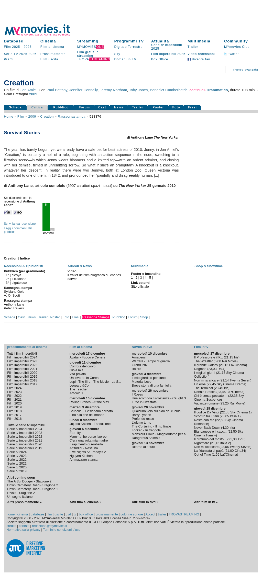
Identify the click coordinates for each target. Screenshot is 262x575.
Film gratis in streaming (88, 54)
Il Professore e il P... (208, 357)
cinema (22, 514)
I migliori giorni (204, 373)
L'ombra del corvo (82, 366)
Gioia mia (76, 370)
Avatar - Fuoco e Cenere (87, 357)
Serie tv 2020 (16, 467)
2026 (27, 47)
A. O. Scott (12, 295)
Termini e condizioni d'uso (61, 530)
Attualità (160, 41)
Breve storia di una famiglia (151, 385)
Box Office (159, 59)
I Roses (137, 394)
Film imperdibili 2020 (22, 373)
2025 (23, 54)
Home (8, 116)
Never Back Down (207, 428)
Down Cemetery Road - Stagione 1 (32, 489)
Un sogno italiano (19, 497)
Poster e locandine (145, 274)
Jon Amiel (28, 90)
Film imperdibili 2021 (22, 369)
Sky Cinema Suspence (219, 397)
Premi (8, 59)
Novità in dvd (142, 347)
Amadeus (139, 357)
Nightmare (201, 443)
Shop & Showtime (208, 266)
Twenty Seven (240, 380)
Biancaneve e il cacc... (210, 431)
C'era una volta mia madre (89, 440)
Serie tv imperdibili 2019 (24, 448)
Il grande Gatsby (206, 365)
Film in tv (201, 347)
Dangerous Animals (146, 438)
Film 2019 (14, 407)
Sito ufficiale (140, 286)
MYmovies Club (236, 47)
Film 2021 (14, 399)
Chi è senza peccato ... (210, 396)
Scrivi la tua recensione (20, 224)
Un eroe (200, 384)
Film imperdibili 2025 (168, 54)
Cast (102, 107)
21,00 (229, 451)
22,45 (212, 384)
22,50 (220, 420)
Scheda (15, 107)
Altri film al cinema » (85, 502)
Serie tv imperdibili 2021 (24, 440)
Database (13, 41)
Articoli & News (80, 266)
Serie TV (11, 54)
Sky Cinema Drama (231, 384)
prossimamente (106, 514)
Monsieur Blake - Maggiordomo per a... (160, 434)
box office (86, 514)
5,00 (218, 361)
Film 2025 (12, 47)
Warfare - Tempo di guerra (151, 361)
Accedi (150, 514)
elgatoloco (19, 283)
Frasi (192, 107)
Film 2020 (14, 403)
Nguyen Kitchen (81, 456)
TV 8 (240, 439)
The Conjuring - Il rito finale (151, 426)
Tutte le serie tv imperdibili (26, 425)
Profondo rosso (143, 419)
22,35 (233, 396)
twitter (231, 54)
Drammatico (217, 90)
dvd (68, 514)
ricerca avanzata (245, 69)
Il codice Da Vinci (206, 412)
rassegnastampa (71, 116)
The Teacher (79, 389)
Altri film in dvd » (145, 502)
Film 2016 (14, 419)
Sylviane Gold (14, 292)
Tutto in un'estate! (145, 402)
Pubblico (61, 107)
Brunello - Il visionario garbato (91, 411)
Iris (236, 357)
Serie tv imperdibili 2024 (24, 429)
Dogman (200, 369)
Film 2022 (14, 396)
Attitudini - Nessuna (84, 448)
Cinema (48, 41)
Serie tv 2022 (16, 459)
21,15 (229, 357)
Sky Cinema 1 (240, 412)
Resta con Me (204, 420)
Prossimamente (53, 54)
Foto (176, 107)
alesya (16, 275)
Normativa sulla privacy (23, 530)
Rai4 (220, 369)
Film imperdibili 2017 (22, 384)
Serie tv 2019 (16, 471)
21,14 (225, 380)
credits (11, 526)
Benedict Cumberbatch (169, 90)
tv (75, 514)
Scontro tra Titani (206, 416)
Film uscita (49, 59)
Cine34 (240, 451)
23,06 (225, 447)
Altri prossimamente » (24, 502)
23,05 (225, 416)
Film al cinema (52, 47)
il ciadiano (19, 279)
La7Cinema (237, 365)
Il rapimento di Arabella (86, 444)
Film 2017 (14, 415)
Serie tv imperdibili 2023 (24, 433)
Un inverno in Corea (84, 378)
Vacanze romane (206, 403)
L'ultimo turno (141, 422)
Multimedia (199, 41)
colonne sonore (132, 514)
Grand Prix (139, 365)
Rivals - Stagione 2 (21, 493)
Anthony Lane (14, 304)
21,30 (232, 439)
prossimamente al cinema (27, 347)
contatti (24, 526)
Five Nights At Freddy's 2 (88, 452)
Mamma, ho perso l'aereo (88, 436)
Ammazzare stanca (84, 459)
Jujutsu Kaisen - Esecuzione (90, 424)
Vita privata (78, 374)
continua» (197, 90)
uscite (58, 514)
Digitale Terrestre (128, 47)
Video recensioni (201, 54)
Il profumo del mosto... (210, 439)
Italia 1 (234, 416)
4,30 (225, 428)
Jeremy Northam (113, 90)
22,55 (225, 412)
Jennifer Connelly (83, 90)
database (37, 514)
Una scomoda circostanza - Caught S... (160, 398)
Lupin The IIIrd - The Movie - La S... (95, 382)
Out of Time (202, 454)
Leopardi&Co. (80, 385)
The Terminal (203, 388)
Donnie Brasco (204, 392)
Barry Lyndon (141, 415)
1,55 (216, 454)
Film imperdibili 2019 (22, 376)
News (118, 107)
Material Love (141, 382)
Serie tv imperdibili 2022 (24, 436)
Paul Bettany (57, 90)
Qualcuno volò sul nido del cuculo (156, 411)
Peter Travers (14, 308)
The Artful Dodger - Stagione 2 (29, 481)
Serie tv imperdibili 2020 (24, 444)
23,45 (219, 388)
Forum (84, 107)
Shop (144, 317)
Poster (158, 107)
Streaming (87, 41)
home (10, 514)
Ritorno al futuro (143, 447)
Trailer (193, 47)
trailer (162, 514)
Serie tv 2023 (16, 456)
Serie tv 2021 (16, 463)
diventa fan (199, 59)
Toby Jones (138, 90)
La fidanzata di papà (208, 451)
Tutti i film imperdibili (22, 353)
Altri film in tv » (205, 502)
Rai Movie (229, 361)
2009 (33, 94)
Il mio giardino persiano (149, 378)
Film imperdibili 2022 (22, 365)
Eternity (75, 433)
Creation (47, 116)
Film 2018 (14, 411)
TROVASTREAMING (184, 514)
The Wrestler (203, 361)
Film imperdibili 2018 (22, 380)
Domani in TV (125, 59)
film (20, 116)
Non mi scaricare (206, 380)
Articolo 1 (76, 393)
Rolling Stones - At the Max (89, 402)
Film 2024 (14, 388)
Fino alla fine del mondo (87, 415)
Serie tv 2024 (16, 452)
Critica (37, 107)
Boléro (136, 369)
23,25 (225, 403)
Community (236, 41)
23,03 (213, 369)
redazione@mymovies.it (49, 526)
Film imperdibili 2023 (22, 361)
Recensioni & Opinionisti (23, 266)
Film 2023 (14, 392)
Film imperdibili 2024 (22, 357)
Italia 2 (225, 443)
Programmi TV (129, 41)
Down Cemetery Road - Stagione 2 (32, 485)
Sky (117, 54)
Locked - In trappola (146, 430)
